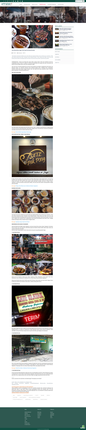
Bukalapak (52, 414)
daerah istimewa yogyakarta (28, 395)
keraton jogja (15, 397)
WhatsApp (39, 412)
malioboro (48, 395)
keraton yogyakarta (23, 397)
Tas (25, 420)
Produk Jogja (43, 4)
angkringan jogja (27, 399)
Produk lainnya (27, 424)
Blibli (51, 416)
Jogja (14, 395)
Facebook (39, 414)
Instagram (39, 413)
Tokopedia (52, 413)
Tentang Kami (27, 4)
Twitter (38, 416)
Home (20, 4)
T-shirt (26, 418)
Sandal (26, 421)
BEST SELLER (27, 414)
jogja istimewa (35, 399)
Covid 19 (36, 395)
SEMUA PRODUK (28, 412)
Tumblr (38, 417)
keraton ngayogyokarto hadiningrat (34, 397)
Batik (26, 417)
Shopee (51, 412)
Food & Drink (27, 423)
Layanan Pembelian (52, 4)
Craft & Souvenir (28, 416)
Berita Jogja (34, 4)
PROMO (26, 413)
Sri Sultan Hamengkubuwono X (18, 399)
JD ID (51, 417)
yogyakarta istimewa (43, 399)
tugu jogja (42, 395)
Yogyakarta (19, 395)
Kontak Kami (61, 4)
